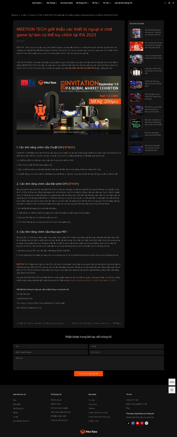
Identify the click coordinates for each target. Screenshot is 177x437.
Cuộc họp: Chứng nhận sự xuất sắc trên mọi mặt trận (153, 70)
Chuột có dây (93, 421)
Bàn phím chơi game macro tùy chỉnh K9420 (153, 134)
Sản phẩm (16, 404)
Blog (128, 408)
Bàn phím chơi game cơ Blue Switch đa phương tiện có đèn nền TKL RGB (153, 122)
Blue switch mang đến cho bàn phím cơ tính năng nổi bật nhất (152, 148)
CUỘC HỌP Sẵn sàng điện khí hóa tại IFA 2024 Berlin (153, 83)
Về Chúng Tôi (18, 408)
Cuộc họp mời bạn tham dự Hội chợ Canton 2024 (153, 57)
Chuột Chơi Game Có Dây (97, 413)
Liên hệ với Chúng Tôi (21, 421)
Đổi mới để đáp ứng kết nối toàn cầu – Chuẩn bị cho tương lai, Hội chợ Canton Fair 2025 (153, 32)
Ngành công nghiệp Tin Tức (136, 404)
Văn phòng (92, 404)
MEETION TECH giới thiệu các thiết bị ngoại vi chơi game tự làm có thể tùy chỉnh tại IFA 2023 (81, 15)
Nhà (14, 400)
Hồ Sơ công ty (56, 400)
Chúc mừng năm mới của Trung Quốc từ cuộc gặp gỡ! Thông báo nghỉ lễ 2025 (153, 45)
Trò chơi (91, 400)
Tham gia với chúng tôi (59, 420)
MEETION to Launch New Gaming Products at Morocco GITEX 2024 (153, 109)
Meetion (15, 15)
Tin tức (23, 15)
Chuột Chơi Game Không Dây (99, 417)
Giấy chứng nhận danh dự (60, 412)
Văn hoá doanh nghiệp (59, 408)
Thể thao (91, 408)
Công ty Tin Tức (35, 15)
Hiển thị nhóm (56, 404)
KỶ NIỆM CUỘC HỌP (58, 416)
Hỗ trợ (15, 413)
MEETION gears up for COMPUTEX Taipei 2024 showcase (153, 96)
